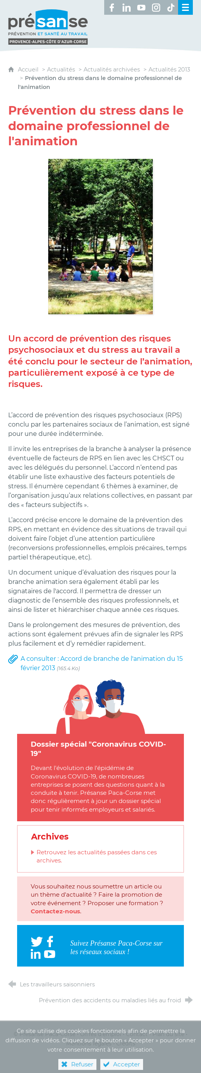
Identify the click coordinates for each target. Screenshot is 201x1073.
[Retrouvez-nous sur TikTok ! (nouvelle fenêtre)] (170, 7)
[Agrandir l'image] (100, 236)
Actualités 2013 (169, 69)
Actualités (61, 69)
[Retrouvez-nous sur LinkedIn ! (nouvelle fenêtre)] (126, 7)
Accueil (29, 69)
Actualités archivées (112, 69)
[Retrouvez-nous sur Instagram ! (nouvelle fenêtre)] (156, 7)
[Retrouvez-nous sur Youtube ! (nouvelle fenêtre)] (141, 7)
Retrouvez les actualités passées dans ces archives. (97, 856)
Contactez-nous (55, 911)
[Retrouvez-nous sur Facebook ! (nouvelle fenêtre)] (111, 7)
